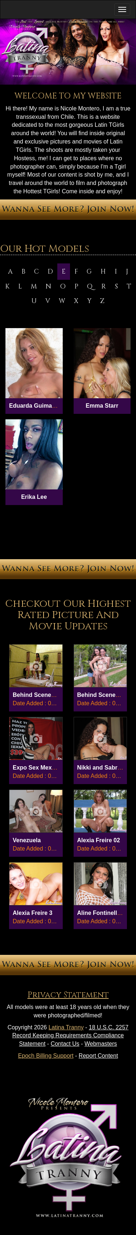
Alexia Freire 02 (98, 840)
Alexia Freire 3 (32, 913)
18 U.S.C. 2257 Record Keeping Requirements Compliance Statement (70, 1035)
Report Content (98, 1056)
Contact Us (65, 1044)
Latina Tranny (66, 1027)
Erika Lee (34, 497)
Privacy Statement (68, 995)
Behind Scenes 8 (100, 695)
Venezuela (27, 840)
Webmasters (101, 1044)
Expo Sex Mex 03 (36, 767)
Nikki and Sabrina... (104, 767)
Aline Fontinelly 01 (102, 913)
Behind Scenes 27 (37, 695)
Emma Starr (102, 406)
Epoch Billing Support (46, 1056)
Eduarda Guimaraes (36, 406)
